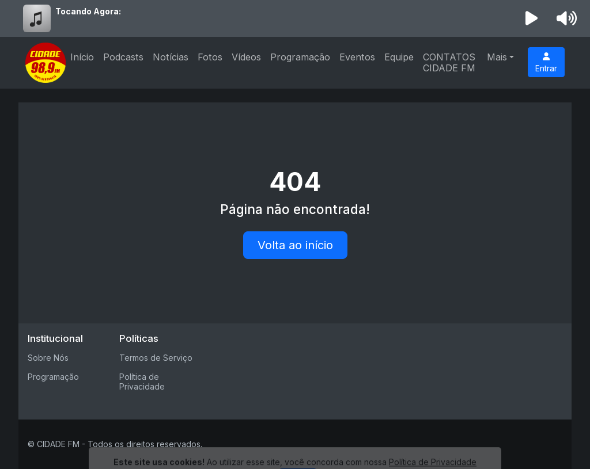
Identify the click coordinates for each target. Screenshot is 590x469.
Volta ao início (295, 245)
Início (82, 57)
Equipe (399, 57)
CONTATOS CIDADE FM (449, 62)
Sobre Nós (48, 358)
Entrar (546, 62)
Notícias (170, 57)
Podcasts (123, 57)
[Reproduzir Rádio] (532, 18)
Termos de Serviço (155, 358)
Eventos (357, 57)
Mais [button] (497, 57)
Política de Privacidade (142, 381)
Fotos (210, 57)
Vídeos (246, 57)
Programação (300, 57)
